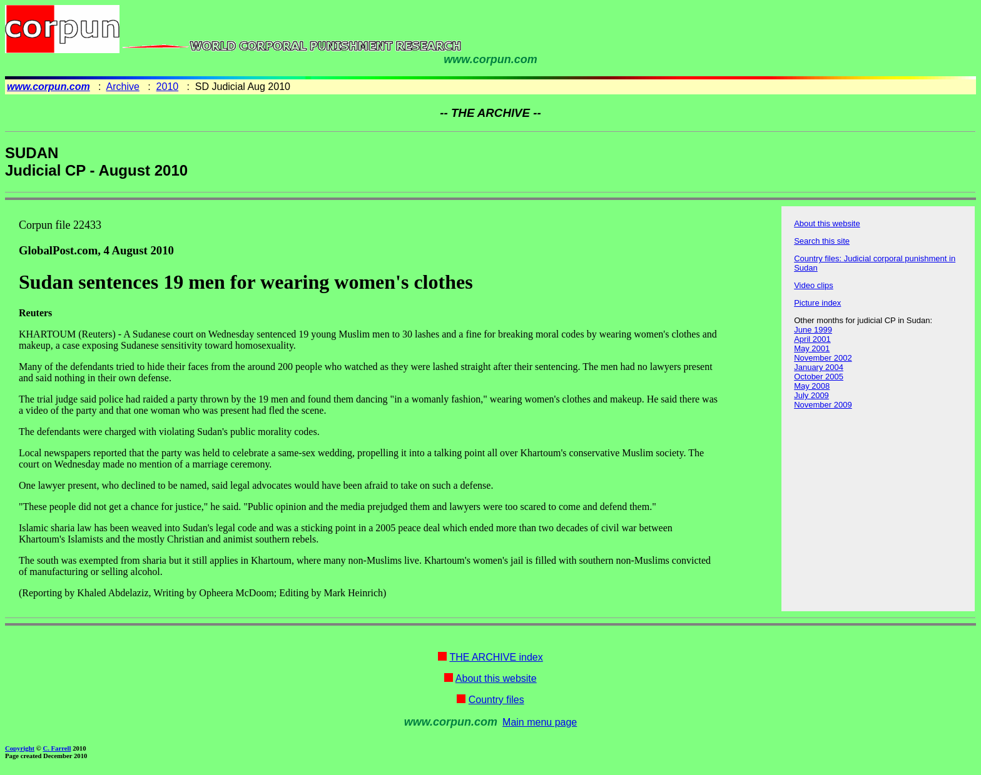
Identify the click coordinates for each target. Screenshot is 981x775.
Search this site (822, 241)
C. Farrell (57, 748)
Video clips (813, 285)
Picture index (817, 303)
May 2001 (812, 348)
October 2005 (818, 376)
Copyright (19, 748)
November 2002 (823, 357)
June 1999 (813, 329)
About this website (827, 223)
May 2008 (812, 386)
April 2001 (812, 339)
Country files (496, 699)
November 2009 (823, 404)
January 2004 (818, 367)
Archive (123, 86)
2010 (167, 86)
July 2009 (811, 395)
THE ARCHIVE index (495, 657)
